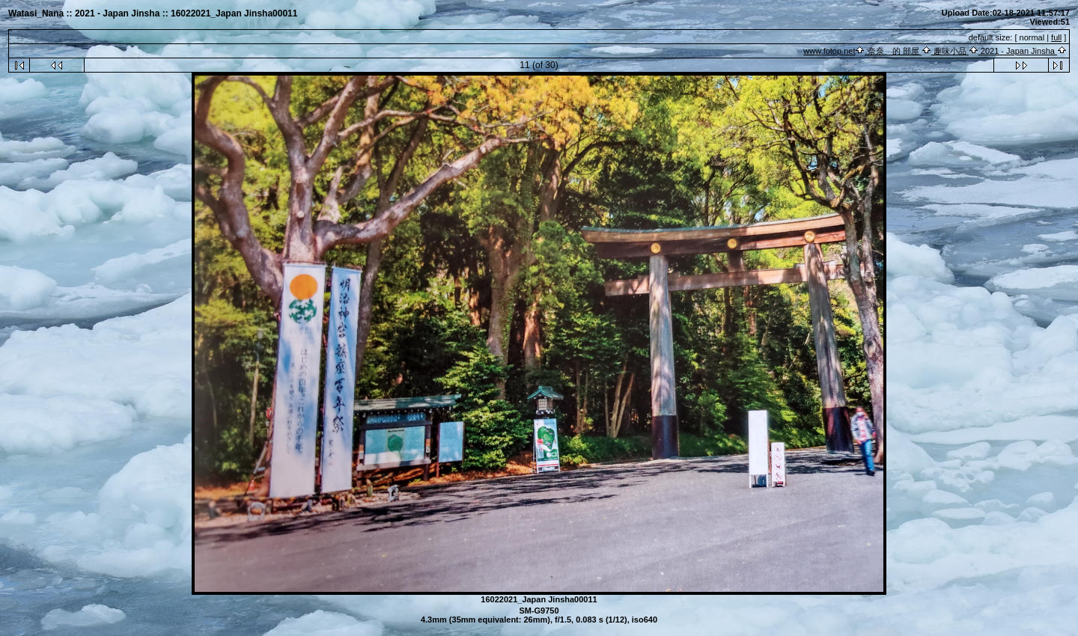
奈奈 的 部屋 (893, 50)
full (1056, 37)
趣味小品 (950, 50)
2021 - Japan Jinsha (1017, 50)
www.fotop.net (829, 50)
